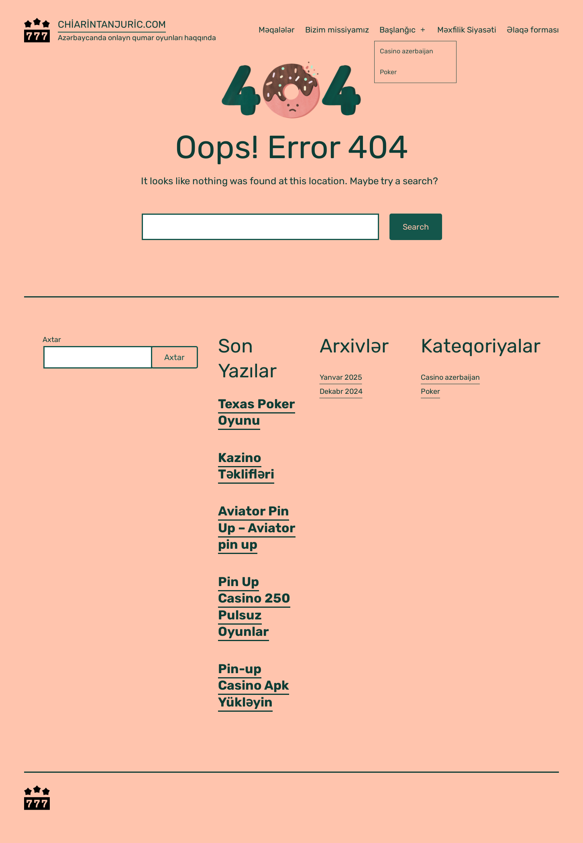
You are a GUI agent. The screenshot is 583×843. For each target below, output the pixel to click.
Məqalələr (277, 30)
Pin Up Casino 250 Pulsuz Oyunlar (254, 606)
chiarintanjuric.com (112, 24)
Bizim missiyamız (337, 30)
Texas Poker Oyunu (256, 412)
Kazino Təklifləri (246, 466)
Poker (430, 391)
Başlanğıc (397, 30)
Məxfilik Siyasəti (466, 30)
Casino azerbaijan (450, 377)
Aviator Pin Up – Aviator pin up (257, 527)
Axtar (52, 339)
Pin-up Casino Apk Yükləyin (253, 685)
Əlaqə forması (533, 30)
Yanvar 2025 (341, 377)
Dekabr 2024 (341, 391)
